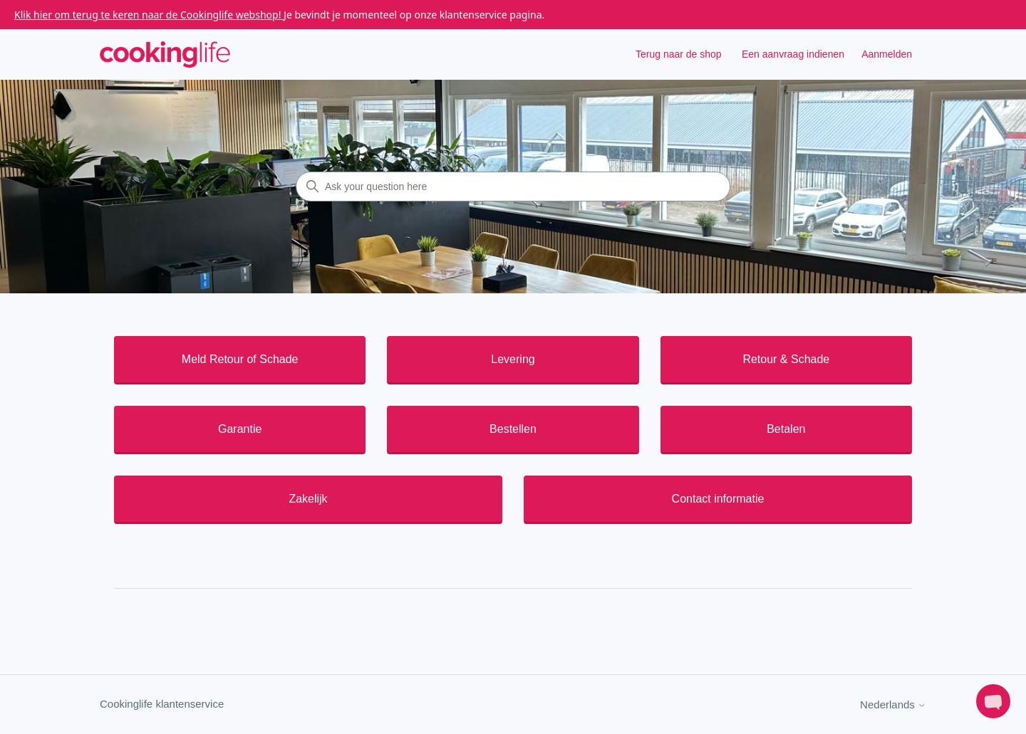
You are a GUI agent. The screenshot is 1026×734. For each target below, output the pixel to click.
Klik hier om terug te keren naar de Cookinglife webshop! (149, 14)
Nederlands (893, 704)
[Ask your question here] (513, 186)
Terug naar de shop (679, 54)
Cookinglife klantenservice (162, 704)
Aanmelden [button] (886, 54)
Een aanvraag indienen (793, 54)
